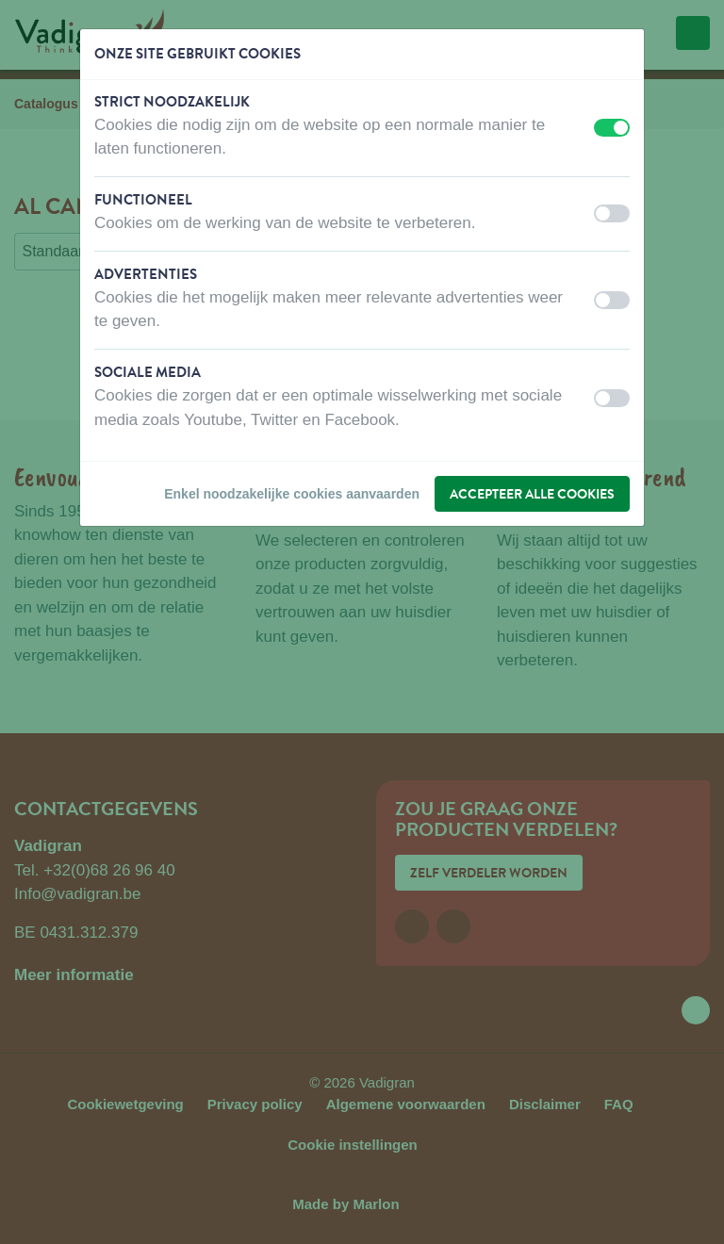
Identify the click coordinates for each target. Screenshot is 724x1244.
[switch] (612, 128)
